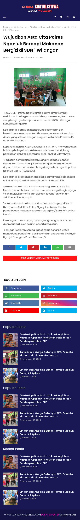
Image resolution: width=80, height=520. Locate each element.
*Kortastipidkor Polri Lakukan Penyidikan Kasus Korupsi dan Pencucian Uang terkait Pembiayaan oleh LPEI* (45, 338)
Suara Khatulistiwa (14, 57)
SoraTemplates (50, 514)
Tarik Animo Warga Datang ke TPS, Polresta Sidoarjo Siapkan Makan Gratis (46, 353)
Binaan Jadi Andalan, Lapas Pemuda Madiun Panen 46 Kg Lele (47, 371)
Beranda (7, 27)
